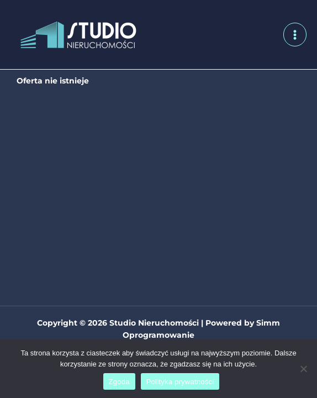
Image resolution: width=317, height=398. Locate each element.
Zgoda (119, 382)
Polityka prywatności (180, 382)
